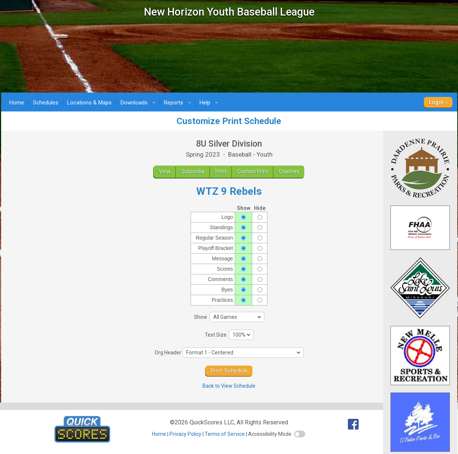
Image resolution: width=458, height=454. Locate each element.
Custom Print (252, 171)
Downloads (139, 102)
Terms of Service (225, 434)
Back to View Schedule (229, 386)
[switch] (299, 434)
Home (16, 102)
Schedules (45, 102)
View (164, 171)
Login (436, 102)
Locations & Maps (89, 102)
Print (220, 171)
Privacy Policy (185, 434)
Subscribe (192, 171)
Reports (178, 102)
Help (210, 102)
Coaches (289, 171)
